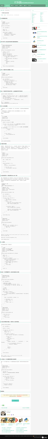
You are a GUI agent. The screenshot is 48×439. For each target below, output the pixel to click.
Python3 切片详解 (4, 407)
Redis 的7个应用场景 (25, 407)
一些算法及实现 (5, 13)
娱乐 (16, 5)
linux (32, 16)
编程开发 (7, 5)
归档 (21, 5)
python (33, 17)
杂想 (32, 21)
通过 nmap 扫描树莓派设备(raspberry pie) (8, 430)
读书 (12, 5)
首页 (2, 5)
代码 (3, 10)
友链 (29, 5)
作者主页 (8, 414)
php (40, 16)
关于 (25, 5)
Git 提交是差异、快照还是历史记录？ (21, 427)
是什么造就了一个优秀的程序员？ (7, 427)
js (40, 15)
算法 (3, 405)
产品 (41, 17)
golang (33, 15)
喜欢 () (15, 400)
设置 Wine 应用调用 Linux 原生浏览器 (21, 430)
